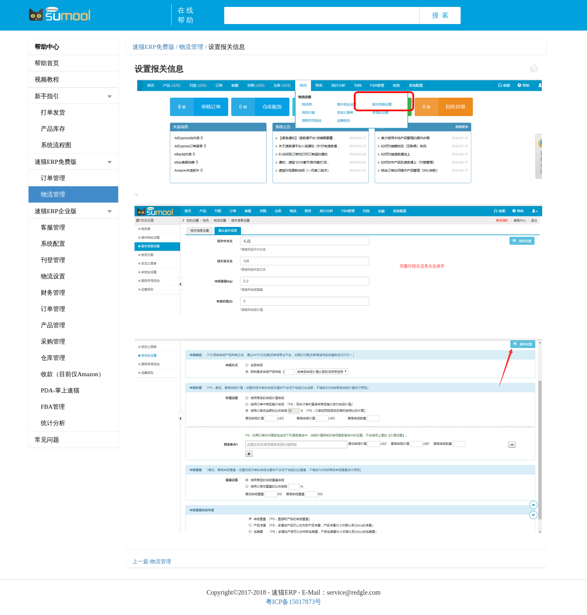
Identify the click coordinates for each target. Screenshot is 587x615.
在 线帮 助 (185, 15)
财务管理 (53, 292)
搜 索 (440, 15)
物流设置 (53, 276)
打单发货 (53, 112)
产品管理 (53, 325)
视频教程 (47, 79)
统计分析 (53, 423)
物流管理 (53, 194)
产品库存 (53, 129)
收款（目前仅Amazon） (72, 374)
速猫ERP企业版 (56, 211)
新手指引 (47, 96)
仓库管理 (53, 358)
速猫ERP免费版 (56, 162)
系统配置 (53, 243)
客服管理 (53, 227)
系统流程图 (56, 145)
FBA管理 (53, 406)
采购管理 (53, 341)
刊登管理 (53, 260)
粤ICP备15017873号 (294, 601)
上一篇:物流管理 (151, 561)
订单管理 (53, 178)
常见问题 (47, 439)
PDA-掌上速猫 (60, 390)
